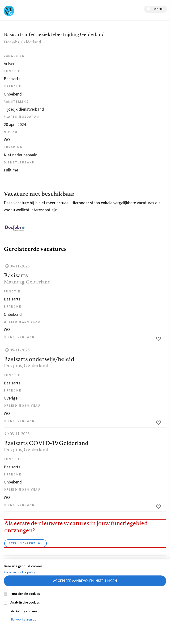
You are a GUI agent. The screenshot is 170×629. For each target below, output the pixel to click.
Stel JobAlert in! (25, 543)
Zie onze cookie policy (20, 572)
